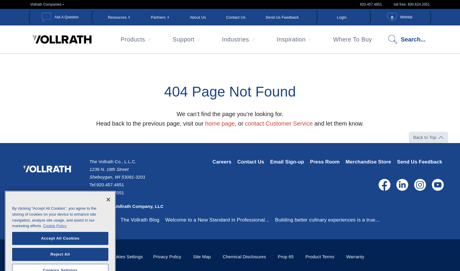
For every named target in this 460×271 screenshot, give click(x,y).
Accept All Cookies (60, 245)
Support (183, 39)
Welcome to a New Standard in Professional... (217, 220)
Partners (158, 17)
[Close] (108, 206)
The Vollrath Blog (139, 220)
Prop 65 (286, 256)
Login (341, 17)
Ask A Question (66, 17)
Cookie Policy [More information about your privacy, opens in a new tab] (55, 233)
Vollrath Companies (46, 4)
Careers (222, 162)
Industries (235, 39)
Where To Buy (352, 39)
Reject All (60, 261)
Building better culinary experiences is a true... (327, 220)
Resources (117, 17)
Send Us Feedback (282, 17)
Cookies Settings (126, 256)
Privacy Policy (167, 256)
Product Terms (319, 256)
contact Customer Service (279, 123)
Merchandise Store (368, 162)
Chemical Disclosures (244, 256)
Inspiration (291, 39)
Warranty (355, 256)
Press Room (325, 162)
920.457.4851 (371, 4)
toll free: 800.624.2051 (412, 4)
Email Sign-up (287, 162)
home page (220, 123)
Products (132, 39)
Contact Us (235, 17)
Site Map (202, 256)
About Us (198, 17)
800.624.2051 (110, 192)
